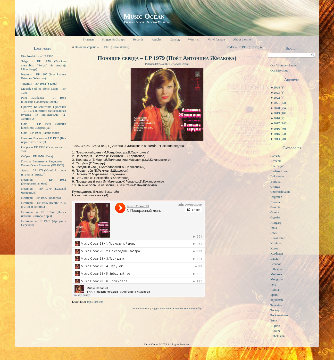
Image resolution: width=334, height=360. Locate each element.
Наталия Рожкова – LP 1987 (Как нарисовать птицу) (43, 140)
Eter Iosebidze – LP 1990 (37, 56)
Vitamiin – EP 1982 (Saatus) (39, 83)
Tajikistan (276, 300)
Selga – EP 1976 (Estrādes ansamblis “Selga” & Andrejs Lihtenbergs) (43, 65)
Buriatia (275, 181)
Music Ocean (144, 16)
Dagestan (276, 197)
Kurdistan (276, 253)
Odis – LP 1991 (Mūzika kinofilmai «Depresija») (43, 125)
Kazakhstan (277, 238)
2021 (280, 102)
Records (138, 39)
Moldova (276, 274)
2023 (279, 92)
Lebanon (275, 264)
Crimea (275, 186)
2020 (280, 108)
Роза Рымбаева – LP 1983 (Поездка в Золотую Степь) (43, 99)
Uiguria (275, 326)
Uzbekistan (277, 336)
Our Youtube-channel (283, 65)
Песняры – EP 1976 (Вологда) (41, 198)
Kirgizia (275, 243)
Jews (273, 233)
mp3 (89, 302)
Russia (145, 308)
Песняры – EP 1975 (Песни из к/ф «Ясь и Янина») (43, 204)
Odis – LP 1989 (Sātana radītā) (40, 133)
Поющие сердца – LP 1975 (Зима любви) (102, 47)
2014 (280, 139)
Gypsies (275, 217)
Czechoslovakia (280, 191)
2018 (279, 118)
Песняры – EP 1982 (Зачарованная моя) (43, 181)
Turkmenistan (279, 315)
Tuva (273, 320)
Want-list (193, 39)
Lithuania (276, 269)
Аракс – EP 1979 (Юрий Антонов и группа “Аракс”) (43, 172)
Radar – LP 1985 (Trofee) (243, 47)
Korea (274, 248)
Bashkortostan (279, 171)
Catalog (175, 39)
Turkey (274, 310)
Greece (274, 212)
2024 (279, 87)
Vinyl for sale (216, 39)
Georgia (275, 207)
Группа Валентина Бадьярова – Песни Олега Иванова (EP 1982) (43, 163)
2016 (280, 128)
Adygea (275, 155)
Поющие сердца (193, 308)
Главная (88, 39)
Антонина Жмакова (171, 308)
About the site (242, 39)
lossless (98, 302)
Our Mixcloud (279, 70)
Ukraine (275, 331)
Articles (157, 39)
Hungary (276, 222)
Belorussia (277, 176)
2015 (280, 134)
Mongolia (276, 279)
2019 (280, 113)
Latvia (274, 258)
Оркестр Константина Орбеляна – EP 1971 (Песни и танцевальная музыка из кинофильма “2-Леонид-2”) (43, 112)
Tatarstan (276, 305)
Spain (274, 294)
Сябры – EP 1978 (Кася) (37, 156)
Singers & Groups (113, 39)
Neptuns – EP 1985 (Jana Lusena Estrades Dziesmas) (43, 76)
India (273, 228)
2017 (280, 123)
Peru (273, 284)
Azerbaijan (277, 166)
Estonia (275, 202)
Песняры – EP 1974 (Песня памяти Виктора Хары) (43, 214)
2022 (279, 97)
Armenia (275, 161)
